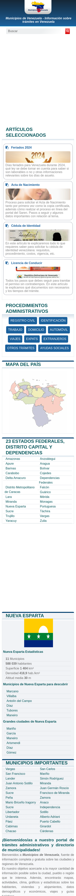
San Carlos (47, 769)
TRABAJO (15, 329)
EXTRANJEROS (55, 339)
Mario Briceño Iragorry (21, 802)
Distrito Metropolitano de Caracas (20, 490)
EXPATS (32, 339)
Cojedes (45, 473)
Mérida (44, 496)
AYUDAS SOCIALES (54, 348)
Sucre (10, 511)
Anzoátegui (47, 458)
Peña (9, 797)
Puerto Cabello (50, 821)
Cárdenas (46, 831)
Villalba (11, 696)
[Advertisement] (38, 80)
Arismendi (13, 743)
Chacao (11, 831)
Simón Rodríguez (52, 778)
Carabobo (12, 473)
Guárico (45, 492)
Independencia (50, 807)
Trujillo (10, 516)
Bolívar (45, 468)
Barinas (11, 468)
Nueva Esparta (16, 506)
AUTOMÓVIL (59, 329)
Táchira (45, 511)
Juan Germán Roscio (54, 788)
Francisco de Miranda (54, 792)
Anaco (44, 802)
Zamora (11, 788)
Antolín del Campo (19, 700)
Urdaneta (12, 816)
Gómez (12, 752)
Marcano (12, 691)
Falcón (44, 487)
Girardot (45, 826)
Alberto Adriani (50, 816)
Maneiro (12, 715)
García (11, 733)
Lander (10, 778)
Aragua (45, 463)
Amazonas (13, 458)
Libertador (12, 812)
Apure (10, 463)
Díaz (10, 705)
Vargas (45, 516)
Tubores (12, 710)
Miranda (11, 501)
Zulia (43, 520)
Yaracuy (11, 520)
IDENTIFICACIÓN (53, 320)
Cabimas (12, 826)
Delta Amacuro (16, 478)
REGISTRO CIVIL (23, 320)
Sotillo (44, 812)
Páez (9, 821)
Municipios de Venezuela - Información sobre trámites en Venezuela (38, 20)
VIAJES (15, 339)
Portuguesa (48, 506)
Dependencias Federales (49, 480)
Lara (9, 496)
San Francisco (15, 773)
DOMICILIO (36, 329)
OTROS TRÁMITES (20, 348)
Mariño (11, 728)
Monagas (46, 501)
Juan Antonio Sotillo (19, 783)
